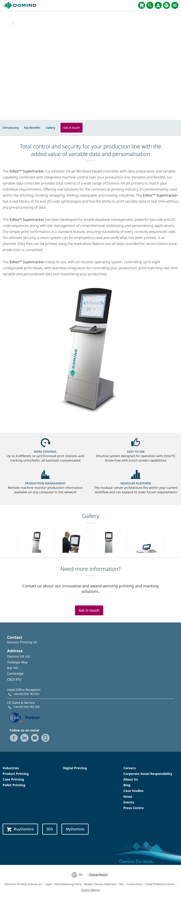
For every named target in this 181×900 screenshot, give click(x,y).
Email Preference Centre (160, 884)
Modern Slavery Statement (100, 884)
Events (128, 802)
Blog (126, 785)
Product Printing (16, 774)
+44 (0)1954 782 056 (26, 707)
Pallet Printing (14, 785)
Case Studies (133, 791)
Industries (11, 768)
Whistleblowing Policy (67, 884)
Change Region (98, 874)
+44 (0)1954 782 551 (26, 694)
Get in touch (71, 128)
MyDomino (75, 829)
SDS (49, 829)
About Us (130, 779)
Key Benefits (32, 128)
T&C (121, 884)
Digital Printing (75, 768)
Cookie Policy (135, 884)
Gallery (50, 128)
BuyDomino (20, 829)
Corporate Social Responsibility (147, 774)
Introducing (11, 128)
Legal (48, 884)
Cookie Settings (90, 890)
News (127, 796)
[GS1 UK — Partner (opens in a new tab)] (24, 717)
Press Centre (133, 808)
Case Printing (13, 779)
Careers (129, 768)
